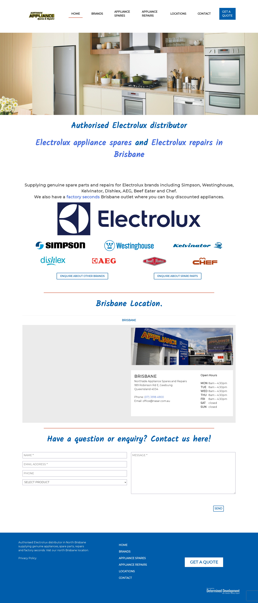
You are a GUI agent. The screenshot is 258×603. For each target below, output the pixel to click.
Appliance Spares (122, 13)
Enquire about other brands (82, 276)
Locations (178, 13)
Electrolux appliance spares (83, 143)
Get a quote (204, 562)
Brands (97, 13)
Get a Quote (227, 13)
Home (75, 13)
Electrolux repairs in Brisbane (168, 149)
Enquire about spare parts (177, 276)
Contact (204, 13)
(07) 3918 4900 (154, 397)
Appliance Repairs (149, 13)
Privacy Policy (27, 558)
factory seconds (83, 197)
